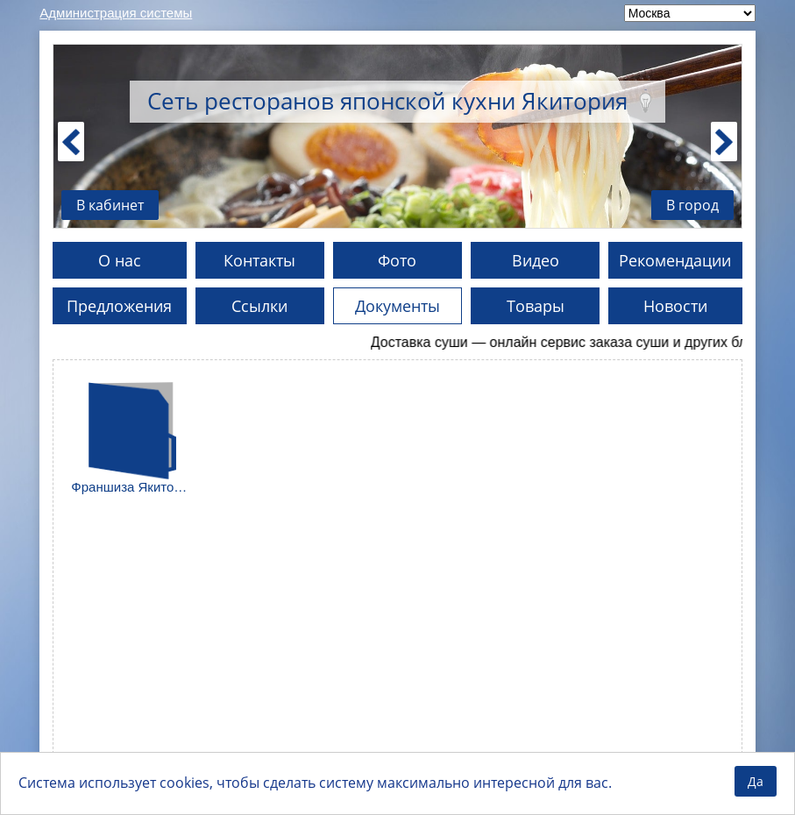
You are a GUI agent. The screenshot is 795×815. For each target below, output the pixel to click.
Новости (675, 305)
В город (692, 205)
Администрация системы (115, 12)
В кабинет (110, 205)
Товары (535, 305)
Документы (397, 305)
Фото (397, 260)
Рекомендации (675, 260)
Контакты (259, 260)
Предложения (119, 305)
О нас (119, 260)
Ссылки (259, 305)
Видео (535, 260)
